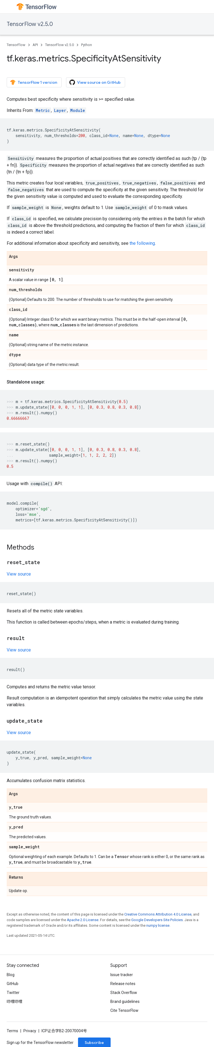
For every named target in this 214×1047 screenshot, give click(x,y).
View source (19, 574)
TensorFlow (16, 45)
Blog (10, 974)
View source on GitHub (95, 82)
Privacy (29, 1031)
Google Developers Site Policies (157, 920)
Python (86, 45)
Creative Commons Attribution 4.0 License (157, 914)
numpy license (157, 925)
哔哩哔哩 (14, 1001)
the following (142, 243)
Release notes (122, 983)
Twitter (13, 992)
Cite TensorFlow (124, 1010)
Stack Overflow (123, 992)
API (35, 45)
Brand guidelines (125, 1001)
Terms (12, 1031)
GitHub (12, 983)
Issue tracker (121, 974)
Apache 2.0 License (82, 920)
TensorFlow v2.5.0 (30, 24)
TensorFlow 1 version (33, 82)
